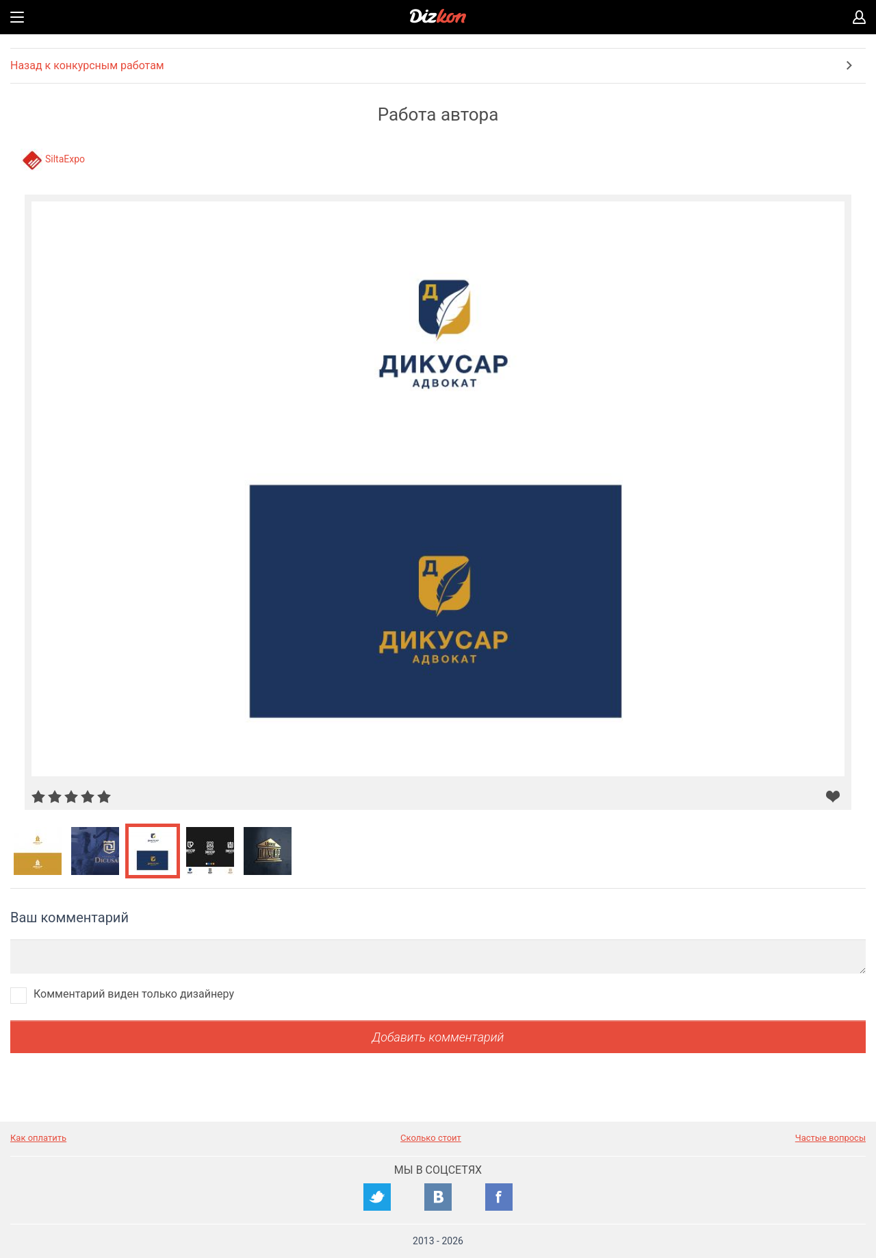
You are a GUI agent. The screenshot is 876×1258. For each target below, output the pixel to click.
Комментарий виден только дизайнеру (134, 993)
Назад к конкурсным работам (87, 65)
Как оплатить (38, 1138)
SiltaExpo (65, 158)
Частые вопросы (830, 1138)
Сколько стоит (430, 1138)
